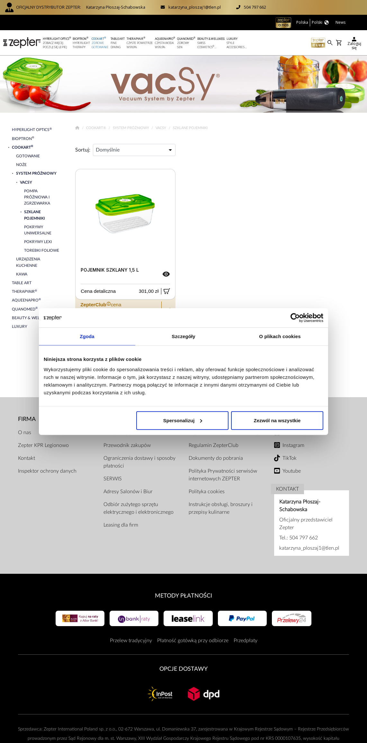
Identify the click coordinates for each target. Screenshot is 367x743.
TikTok (289, 458)
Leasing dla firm (120, 525)
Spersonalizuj (182, 420)
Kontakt (26, 458)
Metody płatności (183, 596)
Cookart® (96, 128)
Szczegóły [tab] (183, 336)
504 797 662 (255, 7)
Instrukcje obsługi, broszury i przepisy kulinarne (221, 508)
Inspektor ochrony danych (47, 471)
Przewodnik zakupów (127, 445)
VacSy (161, 128)
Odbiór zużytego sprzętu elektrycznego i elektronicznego (138, 508)
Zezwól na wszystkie (277, 420)
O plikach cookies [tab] (279, 336)
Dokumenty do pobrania (216, 458)
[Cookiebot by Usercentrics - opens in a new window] (295, 318)
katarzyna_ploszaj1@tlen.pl (194, 7)
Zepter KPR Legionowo (43, 445)
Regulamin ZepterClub (213, 445)
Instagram (293, 445)
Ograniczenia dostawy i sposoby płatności (139, 462)
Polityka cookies (207, 491)
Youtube (291, 471)
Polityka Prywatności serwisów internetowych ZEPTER (223, 474)
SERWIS (112, 478)
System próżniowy (131, 128)
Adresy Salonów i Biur (128, 491)
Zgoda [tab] (87, 336)
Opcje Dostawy (183, 669)
